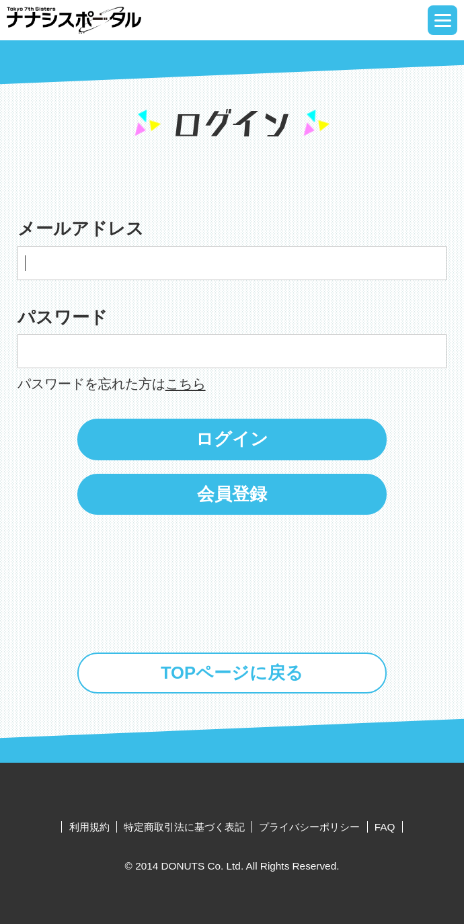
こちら (185, 383)
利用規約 (89, 827)
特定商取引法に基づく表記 (184, 827)
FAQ (385, 827)
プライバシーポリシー (309, 827)
